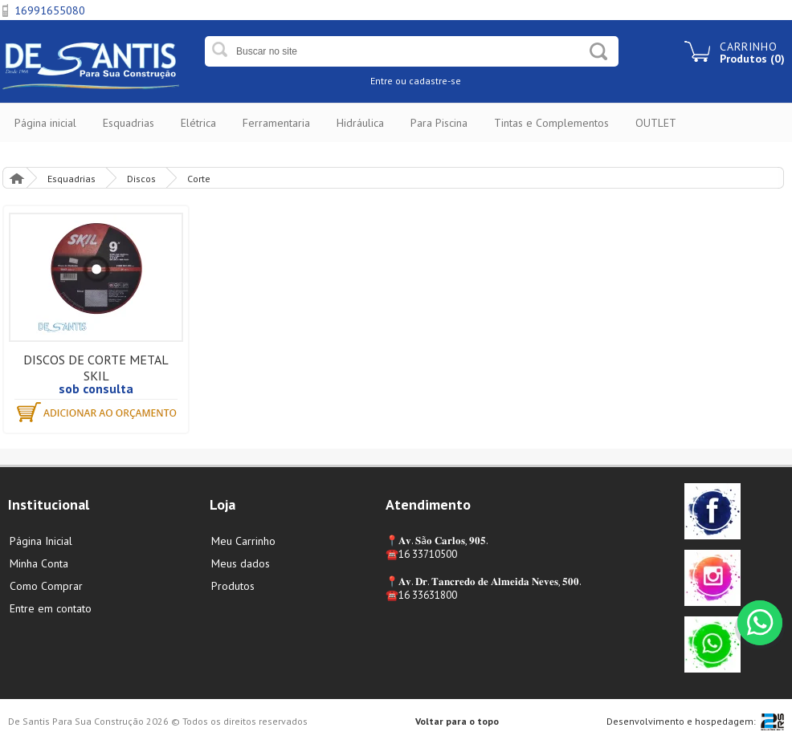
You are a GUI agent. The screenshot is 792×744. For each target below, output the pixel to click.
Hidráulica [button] (360, 123)
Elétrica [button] (198, 123)
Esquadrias (71, 179)
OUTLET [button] (655, 123)
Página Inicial (16, 178)
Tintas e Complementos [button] (551, 123)
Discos (141, 179)
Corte (198, 179)
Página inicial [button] (45, 123)
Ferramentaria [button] (276, 123)
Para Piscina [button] (438, 123)
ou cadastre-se (428, 81)
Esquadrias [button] (128, 123)
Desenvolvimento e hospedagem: (681, 721)
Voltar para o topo (457, 721)
